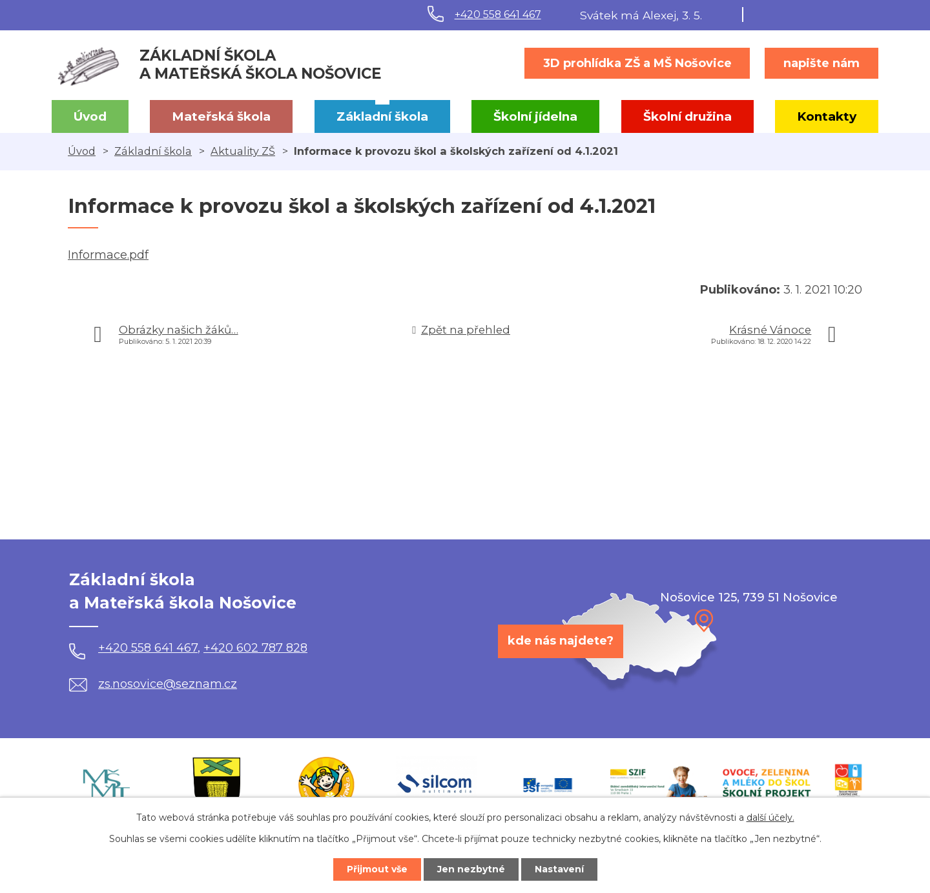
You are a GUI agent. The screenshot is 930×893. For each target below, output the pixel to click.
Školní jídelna (535, 116)
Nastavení (559, 869)
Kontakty (826, 116)
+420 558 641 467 (498, 14)
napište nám (821, 63)
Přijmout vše (377, 869)
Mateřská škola (221, 116)
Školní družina (687, 116)
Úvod (90, 116)
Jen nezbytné (471, 869)
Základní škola (382, 116)
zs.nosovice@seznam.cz (153, 684)
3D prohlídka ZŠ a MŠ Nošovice (637, 63)
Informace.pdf (108, 255)
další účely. (770, 817)
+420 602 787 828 (255, 648)
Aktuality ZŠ (243, 151)
